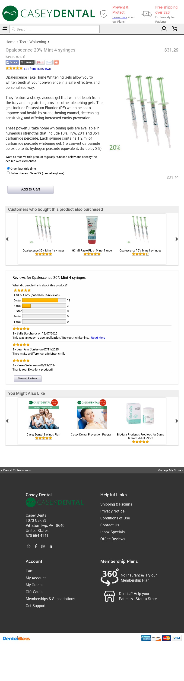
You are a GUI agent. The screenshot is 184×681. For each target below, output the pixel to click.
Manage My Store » (171, 470)
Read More (98, 337)
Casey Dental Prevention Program (92, 434)
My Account (36, 577)
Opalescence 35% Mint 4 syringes (43, 250)
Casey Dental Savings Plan (43, 434)
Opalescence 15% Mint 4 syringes (140, 250)
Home (0, 34)
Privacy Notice (112, 511)
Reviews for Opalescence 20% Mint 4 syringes (49, 277)
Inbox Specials (112, 531)
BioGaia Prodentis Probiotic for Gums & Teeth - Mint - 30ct (140, 436)
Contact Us (109, 525)
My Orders (34, 584)
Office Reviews (112, 538)
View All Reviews (27, 378)
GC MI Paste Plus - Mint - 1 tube (92, 250)
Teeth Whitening (2, 34)
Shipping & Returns (116, 504)
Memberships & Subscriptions (50, 598)
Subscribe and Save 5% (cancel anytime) (35, 173)
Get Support (36, 605)
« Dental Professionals (16, 470)
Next (176, 239)
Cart (29, 571)
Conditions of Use (115, 518)
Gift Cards (34, 591)
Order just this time (21, 168)
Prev (7, 239)
